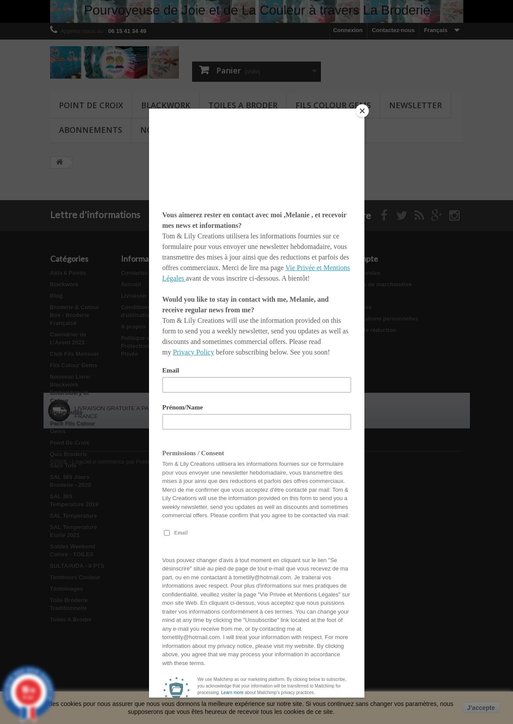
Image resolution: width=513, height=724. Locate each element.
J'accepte (481, 707)
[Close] (362, 110)
